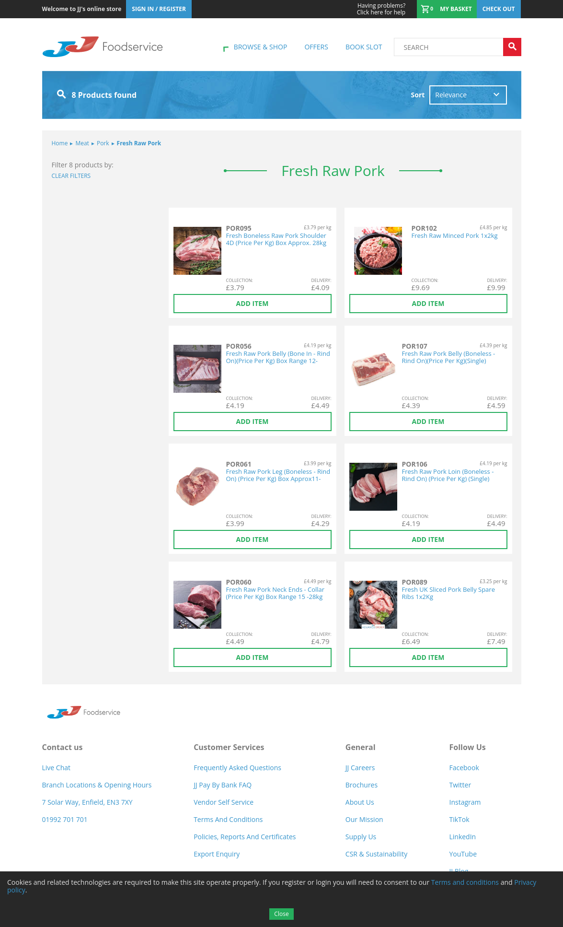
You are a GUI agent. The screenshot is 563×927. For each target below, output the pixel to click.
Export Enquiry (217, 853)
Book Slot (363, 46)
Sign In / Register (159, 9)
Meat (79, 143)
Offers (316, 46)
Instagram (465, 802)
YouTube (463, 853)
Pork (100, 143)
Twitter (460, 784)
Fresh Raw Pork (136, 143)
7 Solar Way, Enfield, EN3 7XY (87, 802)
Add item (252, 303)
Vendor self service (223, 802)
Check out (499, 9)
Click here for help (381, 9)
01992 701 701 (65, 819)
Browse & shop (260, 46)
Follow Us (467, 747)
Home (60, 143)
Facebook (464, 767)
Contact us (62, 747)
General (360, 747)
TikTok (459, 819)
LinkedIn (462, 836)
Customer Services (229, 747)
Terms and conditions (465, 882)
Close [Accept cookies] (281, 914)
